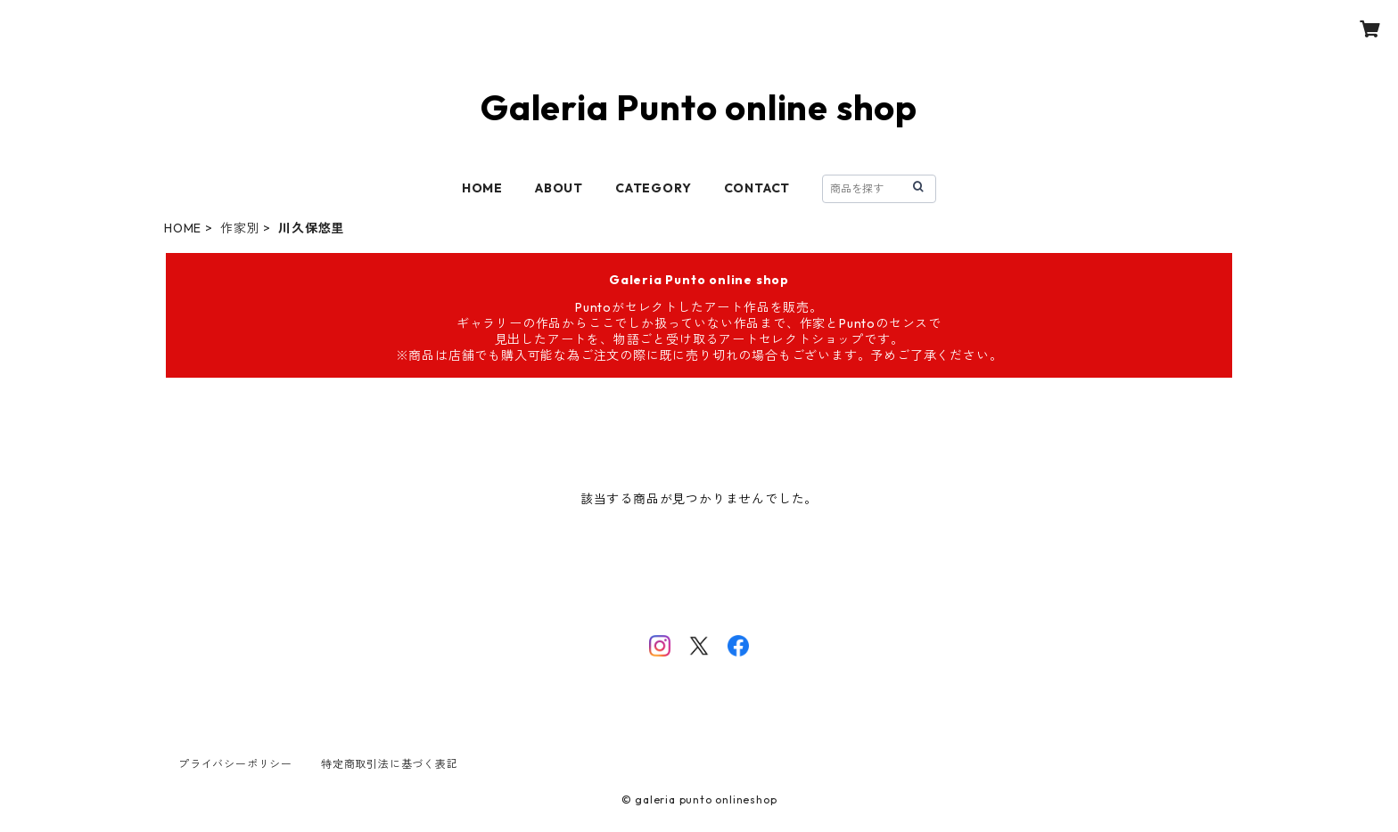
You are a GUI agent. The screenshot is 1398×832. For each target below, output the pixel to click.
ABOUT (559, 188)
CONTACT (757, 188)
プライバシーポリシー (235, 764)
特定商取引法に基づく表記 (389, 764)
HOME (482, 188)
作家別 (239, 228)
